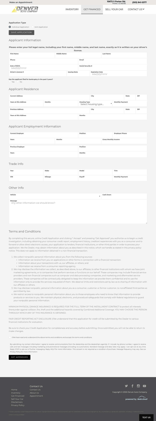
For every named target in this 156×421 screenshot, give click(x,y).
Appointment (36, 396)
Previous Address (16, 109)
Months (48, 102)
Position (82, 133)
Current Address (16, 96)
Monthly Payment (121, 102)
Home (14, 390)
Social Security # (85, 66)
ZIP (138, 96)
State (128, 96)
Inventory (84, 9)
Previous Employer (17, 147)
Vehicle (13, 195)
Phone (12, 60)
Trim (116, 171)
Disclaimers (16, 402)
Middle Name (61, 54)
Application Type (17, 23)
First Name (14, 54)
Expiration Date (97, 72)
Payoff (81, 177)
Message (13, 201)
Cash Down (107, 195)
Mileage (48, 177)
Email (81, 60)
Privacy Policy (15, 352)
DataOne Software (52, 411)
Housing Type (84, 102)
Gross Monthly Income (111, 139)
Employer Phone (120, 133)
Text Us (146, 417)
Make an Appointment (20, 2)
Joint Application (41, 27)
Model (81, 171)
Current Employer (17, 133)
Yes (13, 82)
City (92, 96)
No (21, 82)
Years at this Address (18, 102)
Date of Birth (15, 66)
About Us (34, 393)
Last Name (107, 54)
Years (12, 139)
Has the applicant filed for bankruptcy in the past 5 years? (31, 79)
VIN (11, 177)
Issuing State (73, 72)
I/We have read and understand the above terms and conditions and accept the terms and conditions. (52, 337)
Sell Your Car (119, 9)
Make (47, 171)
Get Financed (101, 9)
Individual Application (20, 27)
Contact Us (136, 9)
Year (11, 171)
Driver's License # (17, 72)
